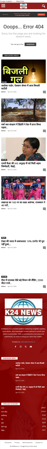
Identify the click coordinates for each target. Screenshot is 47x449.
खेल (3, 199)
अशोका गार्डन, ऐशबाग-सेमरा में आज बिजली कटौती (20, 87)
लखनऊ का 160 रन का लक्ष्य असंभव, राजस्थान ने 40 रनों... (23, 204)
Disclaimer (8, 442)
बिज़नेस (4, 238)
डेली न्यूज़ (4, 427)
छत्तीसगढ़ (4, 415)
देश (2, 419)
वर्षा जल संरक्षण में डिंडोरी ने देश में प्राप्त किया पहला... (21, 126)
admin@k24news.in (28, 342)
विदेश (3, 430)
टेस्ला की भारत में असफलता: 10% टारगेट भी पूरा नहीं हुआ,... (22, 243)
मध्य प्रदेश (4, 82)
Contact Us (38, 442)
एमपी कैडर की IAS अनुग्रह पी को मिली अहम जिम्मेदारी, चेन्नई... (21, 165)
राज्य (2, 408)
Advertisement (27, 442)
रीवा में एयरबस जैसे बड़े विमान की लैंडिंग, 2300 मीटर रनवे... (22, 282)
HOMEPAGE (30, 44)
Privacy (17, 442)
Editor (3, 92)
